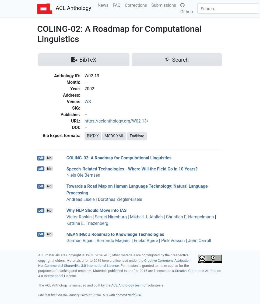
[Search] (228, 9)
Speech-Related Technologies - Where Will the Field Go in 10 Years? (132, 168)
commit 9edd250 (128, 295)
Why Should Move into (96, 210)
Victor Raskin (79, 216)
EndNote (137, 136)
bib (49, 158)
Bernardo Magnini (114, 240)
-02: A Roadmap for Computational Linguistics (118, 157)
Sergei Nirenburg (111, 216)
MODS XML (114, 136)
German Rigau (80, 240)
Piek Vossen (173, 240)
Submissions (164, 5)
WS (88, 101)
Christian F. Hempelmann (190, 216)
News (104, 5)
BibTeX (93, 136)
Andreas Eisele (80, 199)
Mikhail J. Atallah (146, 216)
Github (186, 8)
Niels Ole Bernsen (83, 175)
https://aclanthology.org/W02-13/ (117, 121)
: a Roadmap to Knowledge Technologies (115, 234)
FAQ (118, 5)
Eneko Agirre (146, 240)
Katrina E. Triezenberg (87, 223)
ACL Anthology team (127, 285)
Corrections (137, 5)
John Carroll (199, 240)
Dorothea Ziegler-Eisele (120, 199)
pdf (40, 158)
